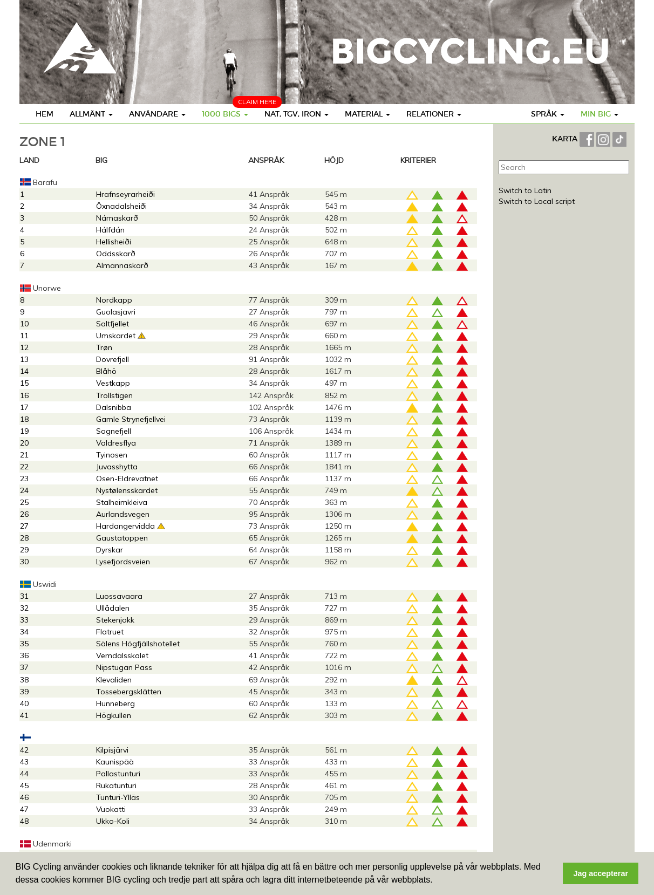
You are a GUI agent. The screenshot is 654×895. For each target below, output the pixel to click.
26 (24, 514)
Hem (44, 114)
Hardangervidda (125, 526)
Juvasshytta (117, 467)
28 (24, 538)
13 (24, 359)
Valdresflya (116, 443)
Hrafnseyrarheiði (125, 194)
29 (24, 550)
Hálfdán (110, 230)
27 (24, 526)
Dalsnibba (113, 407)
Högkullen (113, 715)
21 (24, 455)
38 (24, 680)
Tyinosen (111, 455)
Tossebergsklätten (128, 691)
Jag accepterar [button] (600, 873)
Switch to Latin (525, 190)
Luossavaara (119, 596)
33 (24, 620)
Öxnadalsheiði (121, 206)
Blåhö (106, 371)
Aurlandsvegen (122, 514)
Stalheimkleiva (121, 502)
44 (24, 773)
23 (24, 478)
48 (24, 821)
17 (24, 407)
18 (24, 419)
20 (24, 443)
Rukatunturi (116, 785)
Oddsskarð (115, 253)
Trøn (104, 347)
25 (24, 502)
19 (24, 431)
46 (24, 797)
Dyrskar (109, 550)
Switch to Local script (537, 201)
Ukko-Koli (113, 821)
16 (24, 395)
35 (24, 643)
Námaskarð (117, 218)
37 (24, 667)
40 (24, 703)
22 (24, 467)
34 (24, 632)
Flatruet (110, 632)
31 (24, 596)
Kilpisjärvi (112, 750)
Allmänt (91, 114)
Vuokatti (111, 809)
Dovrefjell (112, 359)
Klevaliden (114, 680)
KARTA (564, 139)
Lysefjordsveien (123, 561)
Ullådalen (113, 608)
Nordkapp (114, 300)
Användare (157, 114)
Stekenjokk (115, 620)
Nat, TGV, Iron (296, 114)
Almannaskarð (122, 265)
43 (24, 762)
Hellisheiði (113, 242)
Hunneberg (115, 703)
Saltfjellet (112, 324)
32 (24, 608)
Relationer (433, 114)
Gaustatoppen (122, 538)
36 (24, 655)
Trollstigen (114, 395)
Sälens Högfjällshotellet (138, 643)
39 (24, 691)
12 (24, 347)
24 (24, 490)
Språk (547, 114)
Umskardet (115, 335)
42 (24, 750)
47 (24, 809)
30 (24, 561)
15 (24, 383)
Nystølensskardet (127, 490)
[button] (436, 881)
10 (24, 324)
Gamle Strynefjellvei (131, 419)
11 (24, 335)
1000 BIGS (225, 114)
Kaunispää (115, 762)
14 (24, 371)
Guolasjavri (115, 312)
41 (24, 715)
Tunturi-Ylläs (118, 797)
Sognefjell (113, 431)
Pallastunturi (118, 773)
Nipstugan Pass (124, 667)
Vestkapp (113, 383)
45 (24, 785)
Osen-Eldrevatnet (127, 478)
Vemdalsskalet (122, 655)
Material (367, 114)
